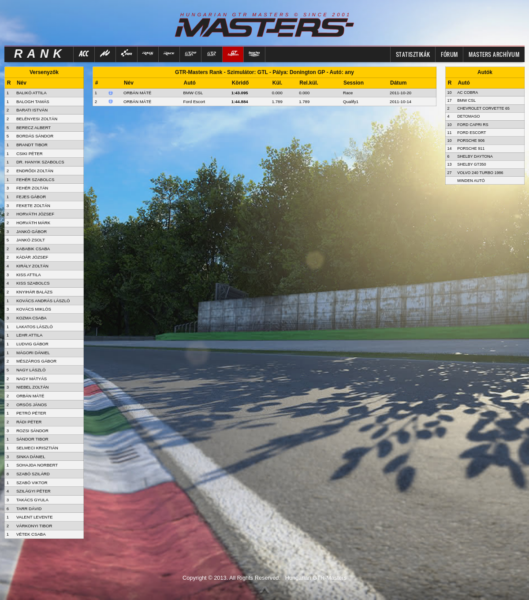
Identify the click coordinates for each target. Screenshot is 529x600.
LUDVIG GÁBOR (32, 343)
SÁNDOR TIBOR (32, 439)
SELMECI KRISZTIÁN (37, 447)
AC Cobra (467, 92)
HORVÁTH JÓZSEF (35, 213)
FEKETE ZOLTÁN (33, 205)
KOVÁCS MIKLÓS (33, 309)
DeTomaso (468, 116)
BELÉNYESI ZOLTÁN (36, 118)
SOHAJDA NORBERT (37, 465)
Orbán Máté (137, 92)
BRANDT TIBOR (32, 144)
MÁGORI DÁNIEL (33, 352)
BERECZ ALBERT (33, 127)
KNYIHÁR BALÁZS (34, 291)
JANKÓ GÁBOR (31, 231)
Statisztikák (413, 54)
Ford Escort (194, 101)
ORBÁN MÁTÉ (30, 395)
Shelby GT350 (471, 164)
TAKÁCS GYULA (32, 499)
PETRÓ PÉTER (31, 413)
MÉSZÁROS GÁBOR (36, 361)
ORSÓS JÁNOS (31, 404)
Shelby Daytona (475, 156)
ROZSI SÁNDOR (32, 430)
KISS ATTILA (28, 274)
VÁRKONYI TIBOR (34, 525)
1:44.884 (239, 101)
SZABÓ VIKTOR (32, 482)
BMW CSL (193, 92)
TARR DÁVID (28, 508)
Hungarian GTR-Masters (315, 577)
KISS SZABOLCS (33, 283)
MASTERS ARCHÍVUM (494, 54)
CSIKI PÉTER (29, 153)
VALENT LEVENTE (34, 517)
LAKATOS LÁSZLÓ (34, 326)
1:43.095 (239, 92)
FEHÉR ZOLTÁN (32, 187)
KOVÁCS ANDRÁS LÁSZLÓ (43, 300)
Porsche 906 (470, 140)
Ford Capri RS (472, 124)
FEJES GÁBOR (31, 196)
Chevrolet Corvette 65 (483, 108)
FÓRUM (449, 54)
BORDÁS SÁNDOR (34, 135)
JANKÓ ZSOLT (30, 239)
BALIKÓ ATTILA (31, 92)
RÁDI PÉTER (29, 421)
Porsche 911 (470, 148)
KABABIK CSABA (33, 248)
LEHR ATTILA (29, 335)
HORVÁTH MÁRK (33, 222)
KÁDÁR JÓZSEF (32, 257)
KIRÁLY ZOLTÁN (32, 265)
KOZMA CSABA (31, 317)
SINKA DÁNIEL (30, 456)
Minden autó (471, 180)
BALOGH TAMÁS (32, 101)
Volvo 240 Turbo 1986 (480, 172)
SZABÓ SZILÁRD (33, 473)
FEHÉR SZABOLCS (35, 179)
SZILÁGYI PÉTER (33, 491)
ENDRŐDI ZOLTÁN (34, 170)
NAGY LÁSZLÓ (30, 369)
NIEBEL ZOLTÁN (32, 387)
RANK (40, 53)
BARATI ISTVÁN (32, 109)
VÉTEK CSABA (31, 534)
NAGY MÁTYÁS (31, 378)
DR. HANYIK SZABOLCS (40, 161)
